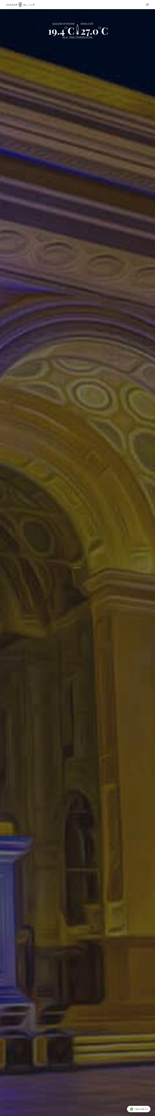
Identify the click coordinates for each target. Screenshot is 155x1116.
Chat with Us (138, 1109)
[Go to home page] (20, 4)
